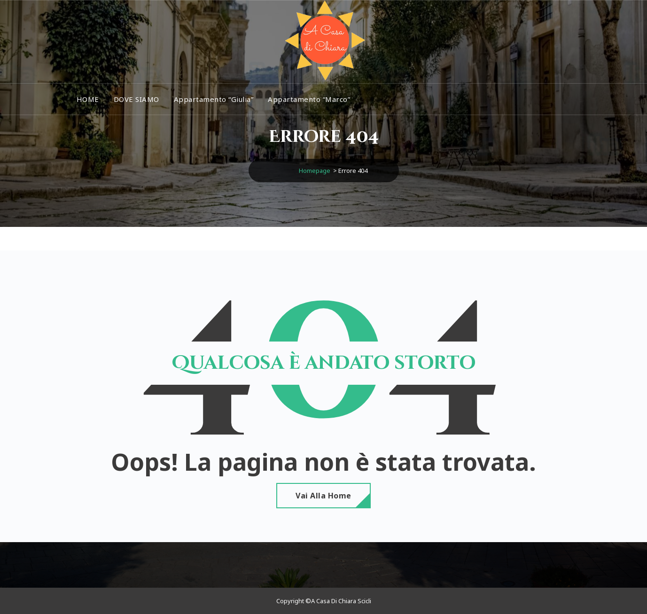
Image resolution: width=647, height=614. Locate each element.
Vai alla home (323, 495)
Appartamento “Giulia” (214, 99)
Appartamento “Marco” (309, 99)
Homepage (314, 170)
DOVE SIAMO (136, 99)
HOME (88, 99)
